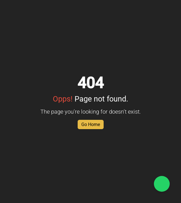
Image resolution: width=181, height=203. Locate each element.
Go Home (90, 124)
